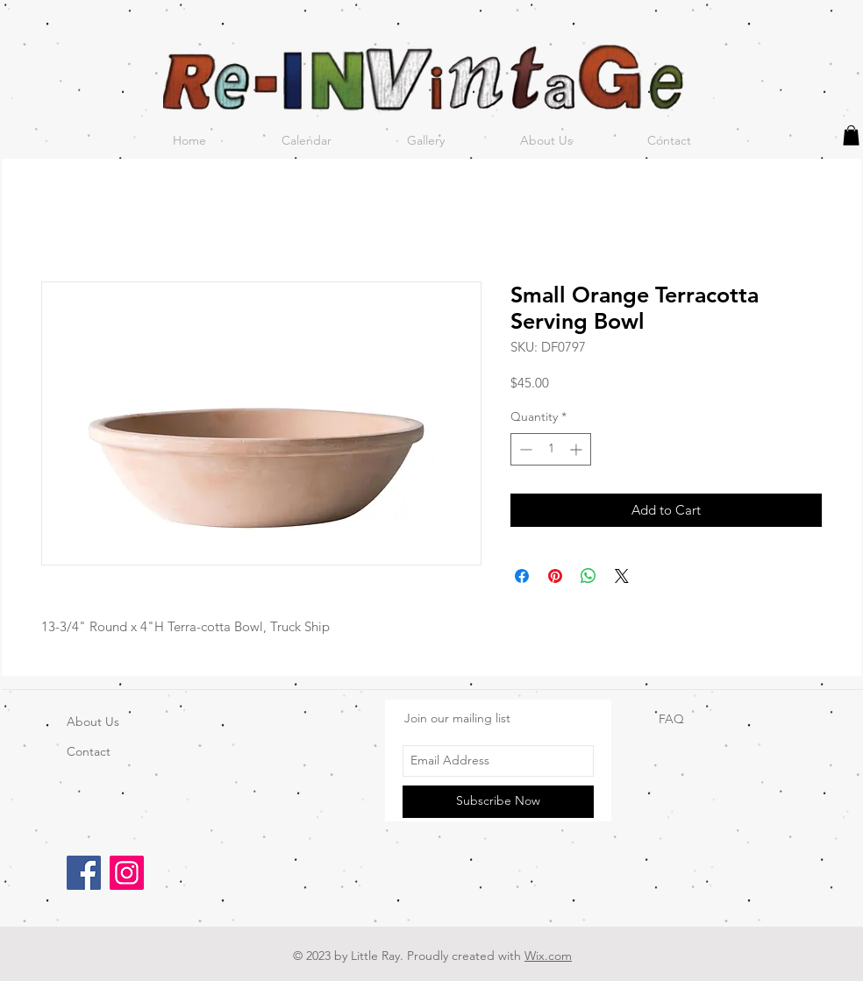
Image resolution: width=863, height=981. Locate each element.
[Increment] (577, 449)
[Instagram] (127, 873)
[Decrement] (524, 449)
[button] (851, 135)
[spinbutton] (551, 449)
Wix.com (548, 955)
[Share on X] (621, 575)
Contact (89, 751)
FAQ (671, 719)
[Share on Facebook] (521, 575)
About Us (93, 721)
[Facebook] (84, 873)
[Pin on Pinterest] (555, 575)
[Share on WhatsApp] (588, 575)
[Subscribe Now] (498, 802)
